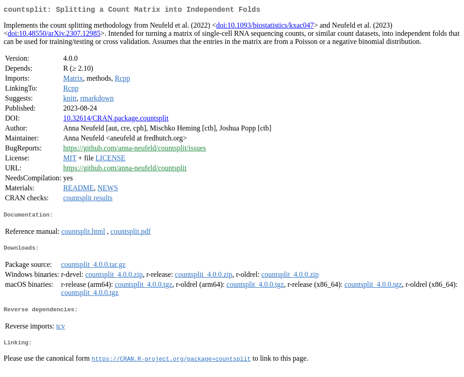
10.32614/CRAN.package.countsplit (115, 120)
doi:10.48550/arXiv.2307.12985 (54, 35)
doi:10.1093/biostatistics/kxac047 (265, 27)
